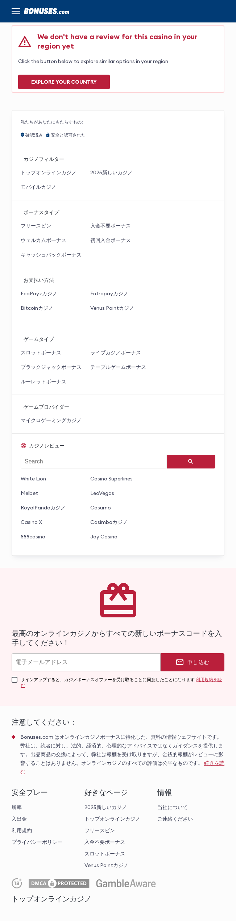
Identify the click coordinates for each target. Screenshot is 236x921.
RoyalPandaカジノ (43, 507)
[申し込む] (192, 662)
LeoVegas (102, 493)
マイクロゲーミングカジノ (51, 420)
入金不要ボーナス (110, 225)
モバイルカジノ (38, 187)
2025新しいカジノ (111, 172)
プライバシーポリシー (37, 842)
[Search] (191, 461)
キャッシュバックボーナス (51, 254)
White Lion (33, 478)
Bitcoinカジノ (37, 308)
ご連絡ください (175, 819)
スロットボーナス (41, 352)
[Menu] (16, 11)
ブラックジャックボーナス (51, 367)
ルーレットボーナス (43, 381)
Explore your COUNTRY (64, 82)
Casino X (31, 522)
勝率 (17, 807)
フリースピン (36, 225)
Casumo (100, 507)
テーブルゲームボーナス (118, 367)
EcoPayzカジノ (39, 293)
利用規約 (22, 830)
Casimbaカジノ (109, 522)
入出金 (19, 819)
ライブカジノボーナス (115, 352)
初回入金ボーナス (110, 240)
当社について (172, 807)
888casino (33, 536)
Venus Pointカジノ (112, 308)
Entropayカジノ (109, 293)
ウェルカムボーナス (43, 240)
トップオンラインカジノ (48, 172)
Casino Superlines (111, 478)
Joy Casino (103, 536)
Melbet (29, 493)
